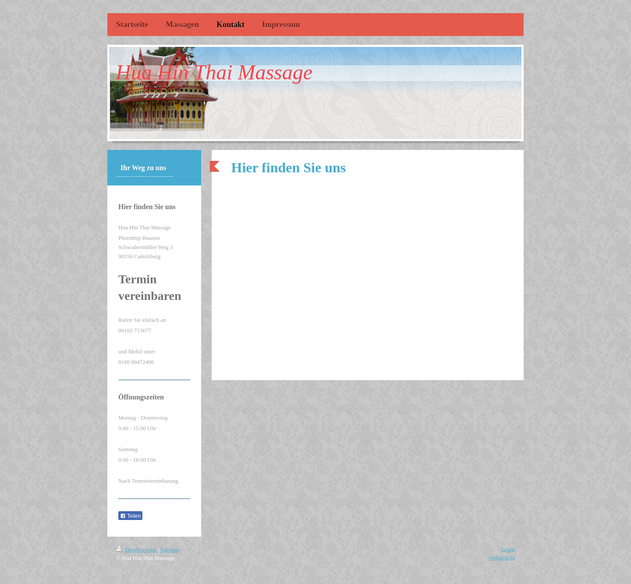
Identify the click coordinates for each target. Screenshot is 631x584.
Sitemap (169, 549)
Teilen (130, 516)
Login (508, 549)
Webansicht (502, 557)
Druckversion (137, 549)
